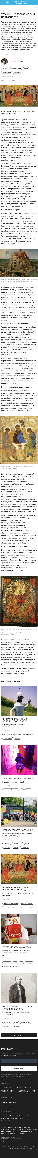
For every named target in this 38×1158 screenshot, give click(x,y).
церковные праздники (27, 903)
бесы (15, 963)
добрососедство (17, 843)
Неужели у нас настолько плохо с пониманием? (14, 726)
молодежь (6, 966)
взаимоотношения (16, 68)
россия (16, 1022)
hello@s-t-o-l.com (7, 1115)
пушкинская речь (25, 1022)
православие (25, 907)
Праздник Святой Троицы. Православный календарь (15, 889)
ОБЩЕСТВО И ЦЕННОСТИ (26, 1091)
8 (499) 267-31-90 (21, 1115)
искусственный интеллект (15, 734)
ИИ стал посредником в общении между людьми (15, 720)
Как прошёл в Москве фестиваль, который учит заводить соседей (17, 835)
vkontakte (12, 1102)
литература (29, 963)
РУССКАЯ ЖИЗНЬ (16, 1087)
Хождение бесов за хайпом (16, 947)
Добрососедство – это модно (17, 830)
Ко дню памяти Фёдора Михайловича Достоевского (15, 1013)
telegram (4, 1102)
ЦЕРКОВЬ (12, 81)
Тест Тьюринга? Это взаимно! (17, 779)
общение (5, 68)
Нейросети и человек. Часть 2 (13, 782)
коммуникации (8, 738)
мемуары (6, 1026)
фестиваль (7, 843)
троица (26, 68)
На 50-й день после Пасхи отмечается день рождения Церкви (18, 894)
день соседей (25, 847)
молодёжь (15, 966)
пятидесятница (7, 72)
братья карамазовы (8, 76)
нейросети (28, 734)
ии (4, 734)
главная (3, 81)
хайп (21, 963)
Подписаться (19, 1068)
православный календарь (11, 903)
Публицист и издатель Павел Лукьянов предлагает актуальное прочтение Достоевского (16, 953)
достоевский (17, 72)
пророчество (15, 1026)
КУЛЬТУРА (27, 1087)
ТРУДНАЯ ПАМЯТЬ (7, 1091)
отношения (7, 847)
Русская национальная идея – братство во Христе (18, 1008)
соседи (27, 843)
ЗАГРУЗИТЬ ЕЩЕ (19, 1035)
